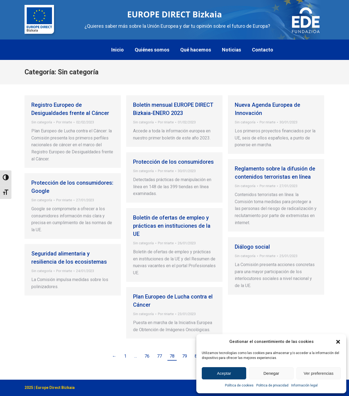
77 (159, 356)
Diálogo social (252, 246)
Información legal (304, 385)
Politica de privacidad (272, 385)
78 (172, 356)
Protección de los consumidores (173, 162)
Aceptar (224, 373)
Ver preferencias (318, 373)
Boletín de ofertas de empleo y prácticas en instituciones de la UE (171, 225)
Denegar (271, 373)
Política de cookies (239, 385)
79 (184, 356)
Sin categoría (41, 122)
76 (147, 356)
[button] (338, 342)
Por (64, 122)
